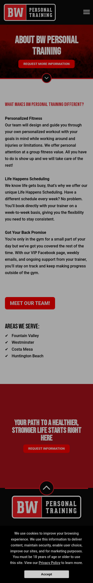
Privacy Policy (50, 563)
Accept (46, 574)
